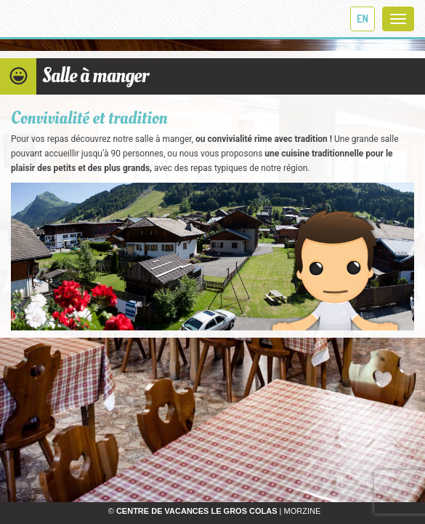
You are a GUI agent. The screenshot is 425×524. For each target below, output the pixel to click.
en (362, 18)
